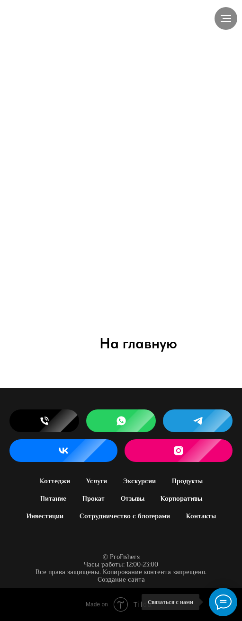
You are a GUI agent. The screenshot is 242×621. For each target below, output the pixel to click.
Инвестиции (45, 516)
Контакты (201, 516)
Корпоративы (181, 498)
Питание (53, 498)
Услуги (96, 481)
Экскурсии (139, 481)
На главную (138, 343)
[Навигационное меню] (226, 18)
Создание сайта (121, 579)
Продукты (187, 481)
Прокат (93, 498)
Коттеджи (55, 481)
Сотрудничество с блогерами (125, 516)
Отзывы (132, 498)
